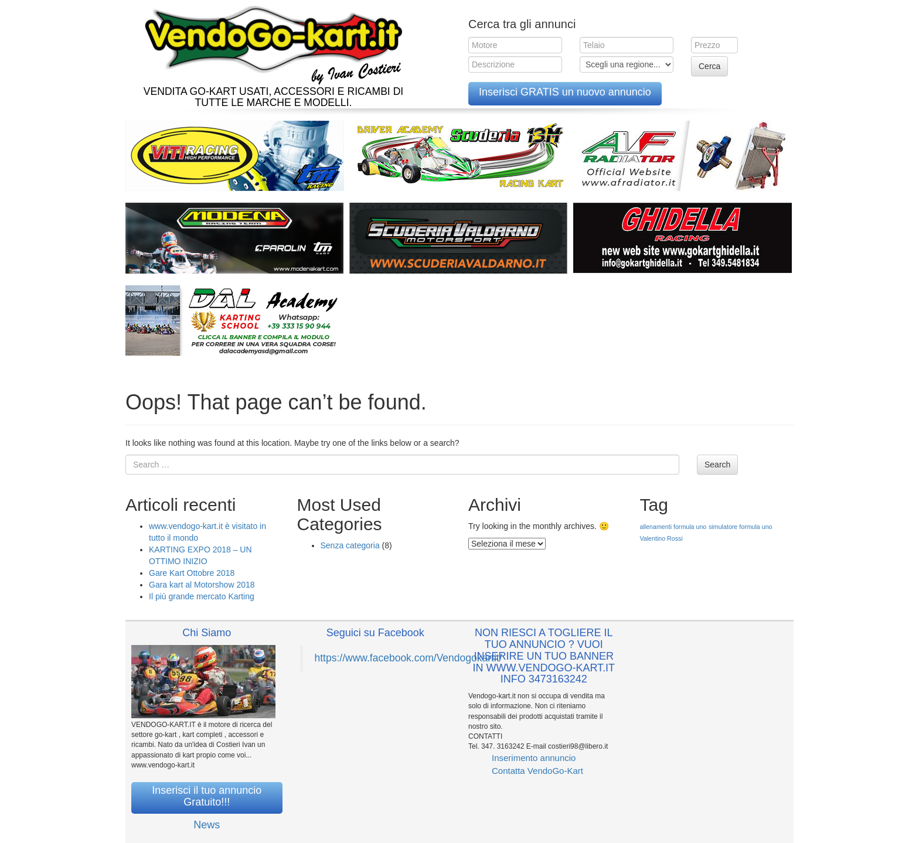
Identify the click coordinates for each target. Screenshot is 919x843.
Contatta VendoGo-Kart (537, 771)
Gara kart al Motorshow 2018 (202, 584)
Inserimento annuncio (534, 758)
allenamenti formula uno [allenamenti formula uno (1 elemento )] (673, 526)
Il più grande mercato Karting (201, 596)
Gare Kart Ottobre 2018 (191, 573)
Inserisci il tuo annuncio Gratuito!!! (206, 796)
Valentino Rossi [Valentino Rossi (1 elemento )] (661, 538)
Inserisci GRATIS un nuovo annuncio (565, 92)
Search (717, 464)
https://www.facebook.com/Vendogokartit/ (408, 658)
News (206, 825)
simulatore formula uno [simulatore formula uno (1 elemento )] (740, 526)
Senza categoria (350, 545)
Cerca (709, 66)
